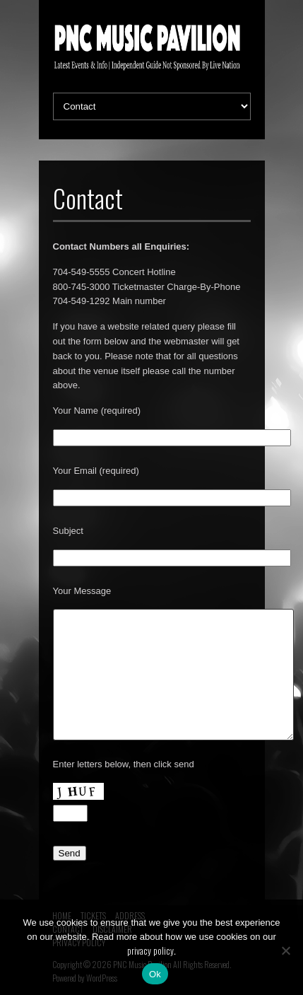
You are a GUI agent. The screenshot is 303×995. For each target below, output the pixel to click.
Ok (155, 974)
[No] (285, 950)
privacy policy (150, 950)
